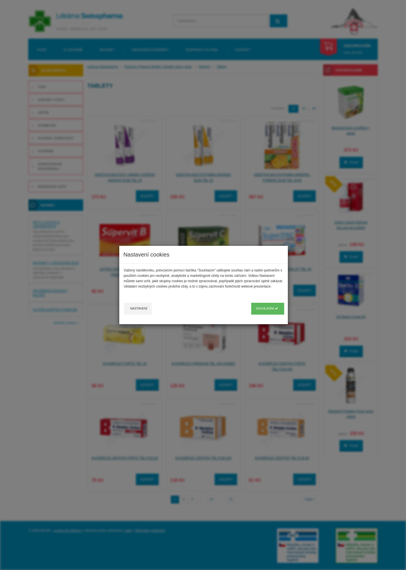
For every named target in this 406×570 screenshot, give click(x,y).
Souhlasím (267, 308)
